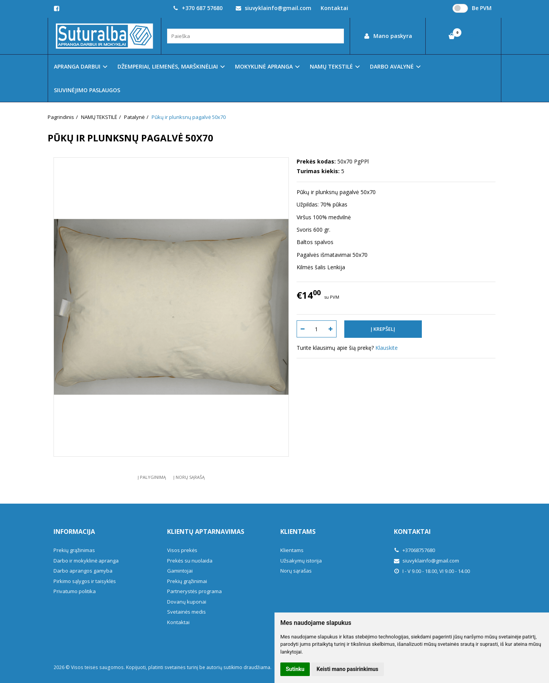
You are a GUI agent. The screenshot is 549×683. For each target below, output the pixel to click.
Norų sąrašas (296, 570)
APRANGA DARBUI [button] (77, 66)
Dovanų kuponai (186, 601)
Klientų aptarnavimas (205, 531)
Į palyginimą (152, 477)
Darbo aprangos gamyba (83, 570)
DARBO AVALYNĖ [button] (392, 66)
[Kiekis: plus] (331, 328)
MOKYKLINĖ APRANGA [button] (264, 66)
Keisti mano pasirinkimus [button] (347, 669)
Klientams (298, 531)
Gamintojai (180, 570)
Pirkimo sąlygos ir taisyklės (85, 581)
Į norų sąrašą (189, 477)
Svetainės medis (186, 611)
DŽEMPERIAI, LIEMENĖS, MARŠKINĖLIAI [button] (167, 66)
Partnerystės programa (194, 591)
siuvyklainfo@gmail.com (273, 8)
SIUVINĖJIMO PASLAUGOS (87, 90)
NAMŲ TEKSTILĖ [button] (331, 66)
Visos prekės (182, 550)
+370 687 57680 (198, 8)
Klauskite (386, 347)
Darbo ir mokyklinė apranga (86, 560)
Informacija (74, 531)
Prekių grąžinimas (74, 550)
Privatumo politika (75, 591)
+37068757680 (414, 550)
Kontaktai (334, 8)
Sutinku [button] (295, 669)
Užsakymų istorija (301, 560)
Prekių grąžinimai (187, 581)
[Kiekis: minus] (302, 328)
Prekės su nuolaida (189, 560)
